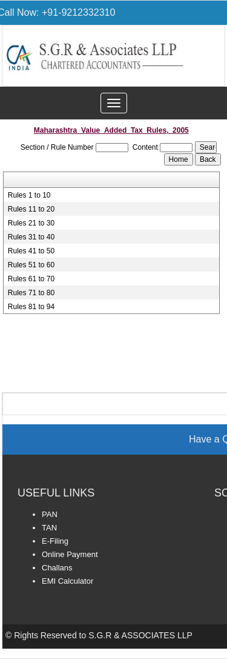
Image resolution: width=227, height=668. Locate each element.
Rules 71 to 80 (31, 293)
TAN (49, 527)
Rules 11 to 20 (31, 209)
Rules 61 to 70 (31, 279)
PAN (50, 514)
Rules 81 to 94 (31, 306)
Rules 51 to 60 (31, 265)
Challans (57, 567)
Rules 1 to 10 (29, 195)
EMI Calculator (67, 581)
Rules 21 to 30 (31, 223)
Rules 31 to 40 (31, 237)
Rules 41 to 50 (31, 251)
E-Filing (55, 541)
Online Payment (70, 554)
